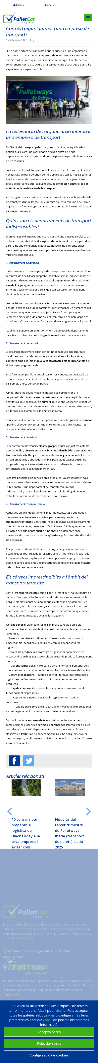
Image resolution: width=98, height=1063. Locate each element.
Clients (18, 5)
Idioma (49, 5)
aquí (49, 1019)
